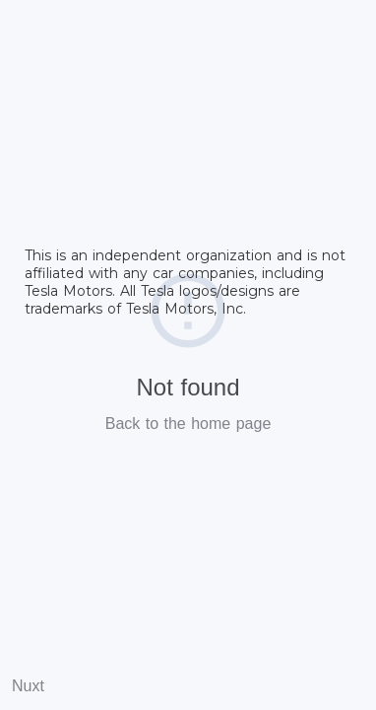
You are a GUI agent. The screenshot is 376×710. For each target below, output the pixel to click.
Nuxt (28, 685)
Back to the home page (188, 423)
